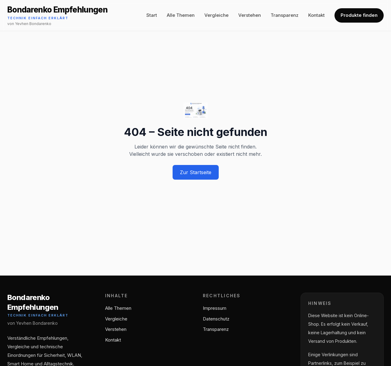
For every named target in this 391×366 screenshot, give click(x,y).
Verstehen (249, 15)
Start (151, 15)
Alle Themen (181, 15)
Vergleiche (216, 15)
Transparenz (284, 15)
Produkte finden (359, 15)
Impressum (214, 308)
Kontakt (316, 15)
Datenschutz (216, 319)
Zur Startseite (195, 172)
